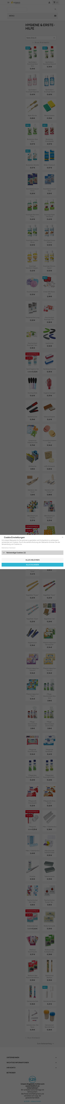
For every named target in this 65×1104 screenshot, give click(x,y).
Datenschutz (5, 548)
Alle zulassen (32, 565)
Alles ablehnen (33, 560)
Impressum (12, 548)
